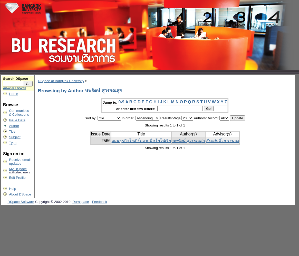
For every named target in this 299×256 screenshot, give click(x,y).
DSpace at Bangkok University (61, 81)
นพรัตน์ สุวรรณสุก (188, 141)
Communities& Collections (19, 112)
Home (13, 94)
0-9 (121, 102)
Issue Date (17, 120)
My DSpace (18, 169)
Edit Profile (17, 178)
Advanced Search (14, 88)
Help (12, 189)
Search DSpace (15, 79)
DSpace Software (20, 202)
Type (12, 143)
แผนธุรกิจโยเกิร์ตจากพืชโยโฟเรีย (141, 141)
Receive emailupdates (20, 161)
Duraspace (80, 202)
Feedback (99, 202)
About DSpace (20, 194)
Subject (14, 137)
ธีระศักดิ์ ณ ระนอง (222, 141)
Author (14, 126)
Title (12, 131)
